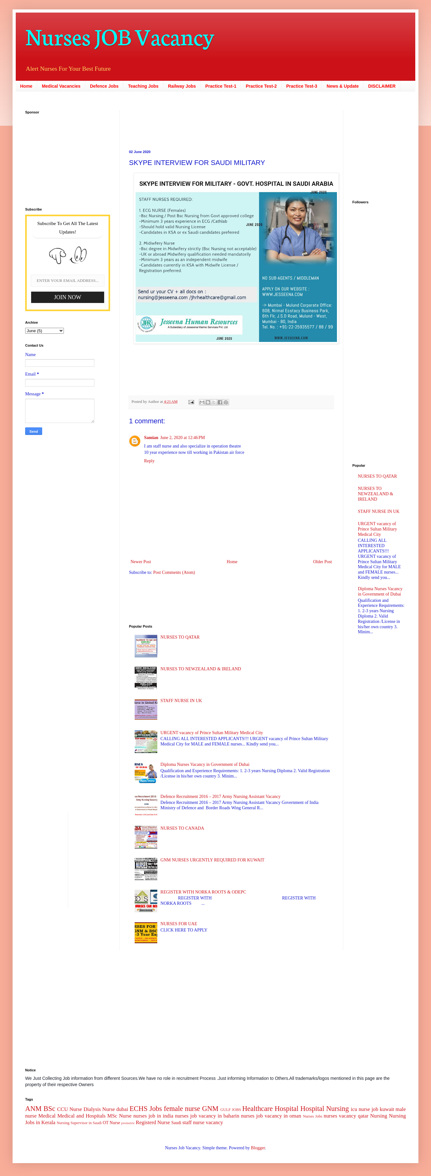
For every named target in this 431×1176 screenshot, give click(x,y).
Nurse (125, 1116)
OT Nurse (111, 1122)
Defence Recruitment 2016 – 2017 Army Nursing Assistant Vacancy (220, 796)
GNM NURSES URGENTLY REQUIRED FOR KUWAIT (212, 860)
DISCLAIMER (381, 86)
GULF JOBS (230, 1109)
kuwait (387, 1109)
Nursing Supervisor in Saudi (79, 1123)
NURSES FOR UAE (178, 923)
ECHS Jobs (146, 1109)
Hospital (287, 1109)
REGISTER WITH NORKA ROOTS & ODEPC (203, 892)
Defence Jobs (104, 86)
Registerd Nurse (153, 1122)
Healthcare (257, 1109)
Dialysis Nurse (99, 1109)
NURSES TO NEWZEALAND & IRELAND (200, 669)
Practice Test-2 (261, 86)
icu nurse (360, 1109)
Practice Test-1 (221, 86)
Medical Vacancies (61, 86)
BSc (49, 1109)
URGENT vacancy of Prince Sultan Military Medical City (211, 732)
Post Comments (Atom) (174, 572)
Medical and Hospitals (81, 1116)
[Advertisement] (192, 124)
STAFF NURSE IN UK (181, 700)
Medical (47, 1116)
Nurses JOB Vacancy (119, 35)
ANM (33, 1109)
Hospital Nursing (324, 1109)
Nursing (378, 1116)
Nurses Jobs (312, 1116)
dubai (122, 1109)
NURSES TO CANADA (182, 828)
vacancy (214, 1122)
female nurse (182, 1109)
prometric (128, 1123)
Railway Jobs (182, 86)
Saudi (176, 1122)
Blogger (258, 1148)
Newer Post (141, 561)
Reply (149, 461)
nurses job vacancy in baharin (207, 1116)
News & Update (343, 86)
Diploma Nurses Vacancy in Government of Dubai (204, 764)
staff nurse (193, 1122)
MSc (112, 1116)
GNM (210, 1109)
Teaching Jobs (143, 86)
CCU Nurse (69, 1109)
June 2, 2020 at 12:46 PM (182, 437)
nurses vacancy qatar (346, 1116)
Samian (151, 437)
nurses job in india (153, 1116)
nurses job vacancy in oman (271, 1116)
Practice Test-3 (301, 86)
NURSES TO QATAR (179, 637)
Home (26, 86)
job (375, 1109)
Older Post (322, 561)
